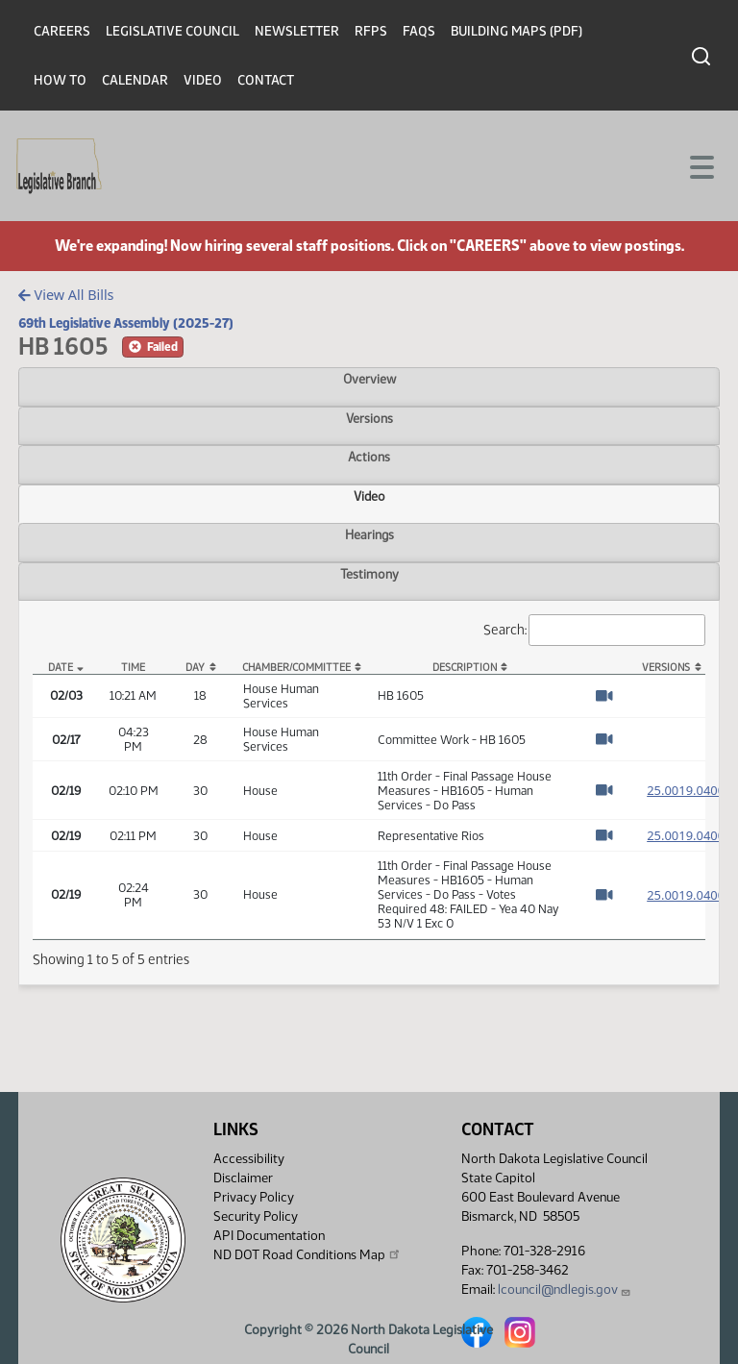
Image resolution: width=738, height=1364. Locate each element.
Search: (594, 630)
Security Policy (255, 1216)
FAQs (419, 31)
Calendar (135, 80)
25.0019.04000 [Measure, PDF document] (689, 790)
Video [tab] (369, 496)
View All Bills (65, 294)
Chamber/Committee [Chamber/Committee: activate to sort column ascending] (296, 667)
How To (60, 80)
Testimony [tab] (369, 574)
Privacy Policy (253, 1197)
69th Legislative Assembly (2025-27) (126, 323)
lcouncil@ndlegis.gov (564, 1289)
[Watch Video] (604, 696)
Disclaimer (243, 1178)
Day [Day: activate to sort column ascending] (195, 667)
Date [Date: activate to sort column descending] (60, 667)
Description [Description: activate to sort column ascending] (464, 667)
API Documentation (269, 1236)
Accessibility (248, 1159)
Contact (265, 80)
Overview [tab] (369, 378)
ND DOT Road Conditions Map (307, 1254)
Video (203, 80)
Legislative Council (172, 31)
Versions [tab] (369, 418)
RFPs (371, 31)
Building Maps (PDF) (516, 31)
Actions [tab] (369, 456)
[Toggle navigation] (700, 165)
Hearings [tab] (369, 534)
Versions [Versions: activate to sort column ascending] (666, 667)
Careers (62, 31)
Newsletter (297, 31)
